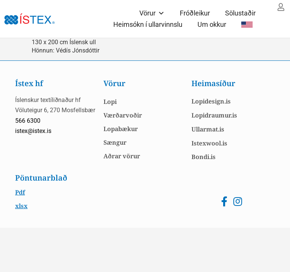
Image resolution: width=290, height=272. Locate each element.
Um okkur (211, 24)
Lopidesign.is (211, 101)
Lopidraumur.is (214, 115)
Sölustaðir (240, 13)
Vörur (152, 13)
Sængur (114, 142)
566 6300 (27, 120)
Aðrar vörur (121, 156)
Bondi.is (203, 157)
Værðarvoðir (122, 115)
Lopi (110, 101)
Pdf (20, 192)
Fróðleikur (195, 13)
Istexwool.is (209, 143)
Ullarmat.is (207, 129)
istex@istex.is (33, 130)
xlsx (21, 206)
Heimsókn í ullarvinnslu (147, 24)
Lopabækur (120, 129)
